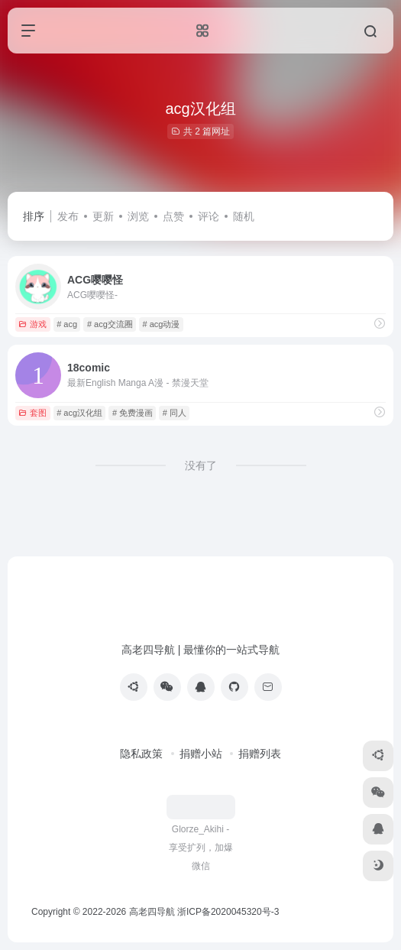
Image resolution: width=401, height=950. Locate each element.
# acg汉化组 (79, 412)
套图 (32, 412)
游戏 (32, 324)
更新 (103, 216)
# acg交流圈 (110, 324)
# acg (67, 324)
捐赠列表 (259, 753)
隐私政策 (141, 753)
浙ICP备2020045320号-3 (229, 911)
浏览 (138, 216)
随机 (243, 216)
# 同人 (174, 412)
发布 (68, 216)
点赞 (173, 216)
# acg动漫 (161, 324)
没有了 (201, 465)
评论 (208, 216)
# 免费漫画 (132, 412)
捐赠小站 (200, 753)
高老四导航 (152, 911)
